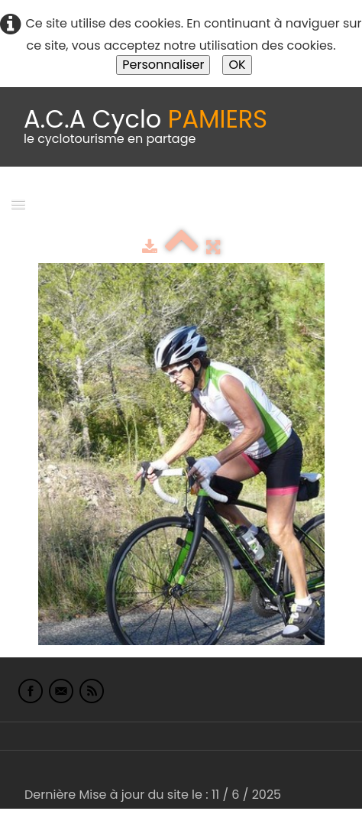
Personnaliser (163, 64)
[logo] (145, 126)
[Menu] (18, 203)
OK (236, 64)
